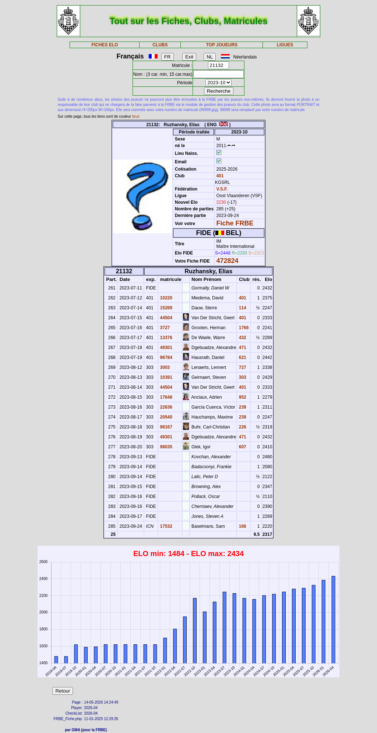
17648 (165, 397)
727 (241, 367)
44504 (165, 317)
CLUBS (160, 44)
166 (241, 526)
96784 (165, 357)
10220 (165, 297)
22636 (165, 407)
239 (241, 407)
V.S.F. (222, 189)
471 (241, 347)
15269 (165, 307)
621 (241, 357)
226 (241, 427)
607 (241, 446)
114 (241, 307)
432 (241, 337)
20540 (165, 417)
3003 (164, 367)
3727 (164, 327)
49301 (165, 347)
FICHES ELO (104, 44)
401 (219, 175)
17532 (165, 526)
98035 (165, 446)
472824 (227, 260)
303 (241, 377)
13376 (165, 337)
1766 (243, 327)
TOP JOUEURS (222, 44)
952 (241, 397)
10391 (165, 377)
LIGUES (285, 44)
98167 (165, 427)
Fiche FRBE (234, 223)
